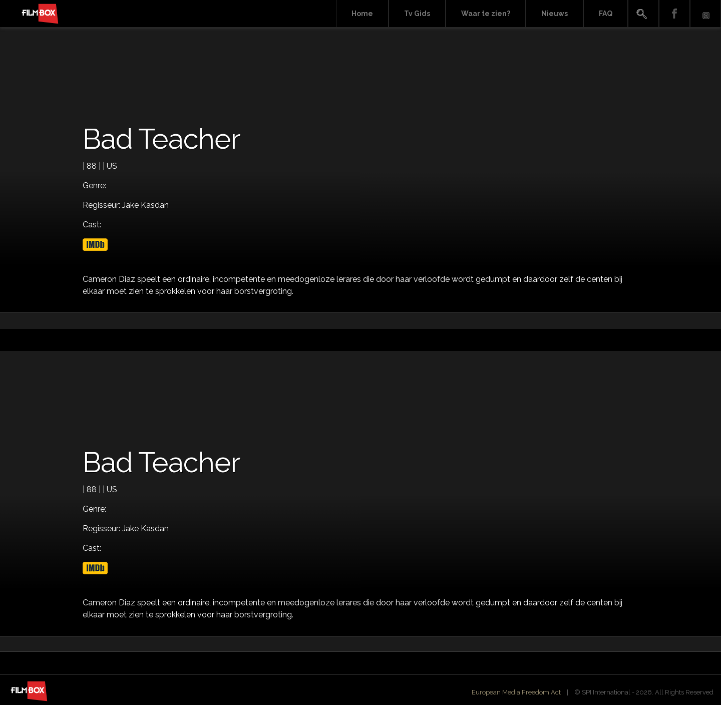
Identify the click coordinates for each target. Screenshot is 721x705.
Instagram (705, 14)
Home (362, 14)
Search (643, 14)
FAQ (605, 14)
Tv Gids (417, 14)
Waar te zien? (485, 14)
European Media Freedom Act (516, 692)
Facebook (674, 14)
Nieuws (554, 14)
